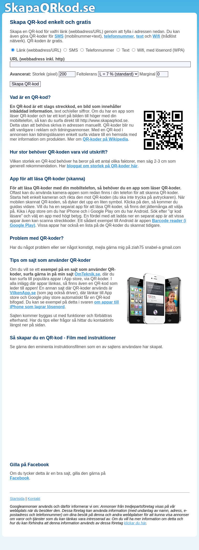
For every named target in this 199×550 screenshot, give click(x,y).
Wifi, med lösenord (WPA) (160, 50)
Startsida (17, 499)
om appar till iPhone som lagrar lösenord (64, 304)
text (140, 36)
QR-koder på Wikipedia (105, 139)
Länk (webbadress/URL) (38, 50)
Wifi (156, 36)
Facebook (19, 478)
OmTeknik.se (87, 274)
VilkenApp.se (23, 293)
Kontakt (34, 499)
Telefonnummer (100, 50)
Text (125, 50)
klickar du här (135, 523)
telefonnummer (119, 36)
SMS (59, 36)
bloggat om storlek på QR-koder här (102, 166)
